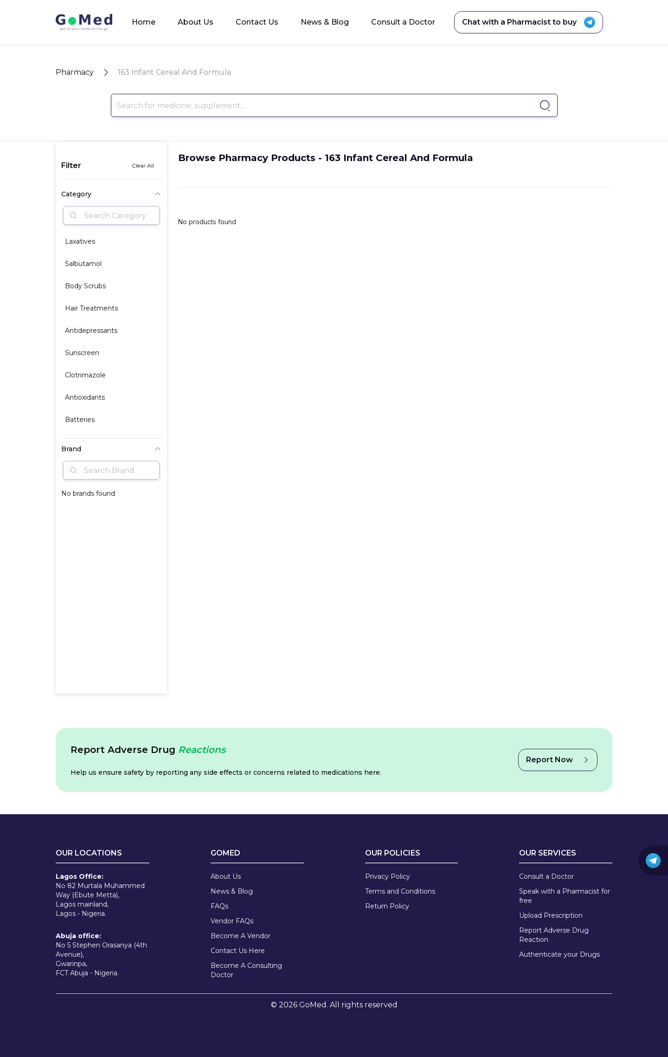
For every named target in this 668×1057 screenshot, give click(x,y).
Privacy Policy (387, 876)
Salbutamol (83, 263)
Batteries (80, 419)
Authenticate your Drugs (559, 954)
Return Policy (387, 906)
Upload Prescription (551, 915)
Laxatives (80, 241)
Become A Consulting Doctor (246, 970)
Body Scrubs (85, 286)
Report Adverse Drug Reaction (554, 935)
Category (111, 194)
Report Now (558, 759)
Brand (111, 449)
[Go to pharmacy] (543, 105)
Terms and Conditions (400, 891)
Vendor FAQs (232, 921)
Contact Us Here (238, 951)
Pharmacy (75, 72)
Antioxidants (85, 397)
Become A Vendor (240, 936)
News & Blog (325, 22)
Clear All (143, 165)
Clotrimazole (85, 375)
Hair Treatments (91, 308)
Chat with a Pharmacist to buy (528, 22)
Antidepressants (91, 330)
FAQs (219, 906)
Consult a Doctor (403, 22)
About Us (195, 22)
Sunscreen (82, 353)
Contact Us (257, 22)
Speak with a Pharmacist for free (564, 896)
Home (143, 22)
